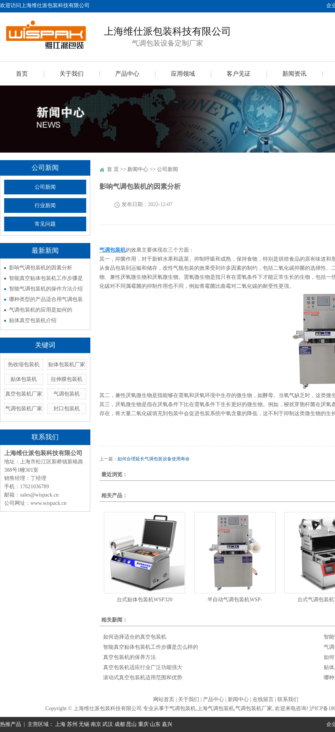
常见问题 (45, 224)
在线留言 (263, 699)
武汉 (107, 724)
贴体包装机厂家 (66, 364)
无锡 (84, 724)
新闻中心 (137, 169)
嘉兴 (167, 724)
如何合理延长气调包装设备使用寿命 (153, 459)
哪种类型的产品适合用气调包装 (46, 299)
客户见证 (239, 73)
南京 (96, 724)
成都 (119, 724)
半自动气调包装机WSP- (234, 599)
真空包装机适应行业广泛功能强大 (142, 667)
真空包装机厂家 (23, 394)
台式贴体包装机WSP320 (144, 599)
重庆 (143, 724)
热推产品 (10, 724)
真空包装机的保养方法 (129, 657)
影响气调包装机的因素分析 (40, 267)
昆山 (131, 724)
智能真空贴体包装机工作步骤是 (46, 278)
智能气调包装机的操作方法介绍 (46, 289)
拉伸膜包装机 (66, 379)
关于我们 (71, 73)
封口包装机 (66, 408)
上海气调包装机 (215, 708)
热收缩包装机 (24, 364)
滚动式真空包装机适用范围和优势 (142, 677)
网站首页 (163, 699)
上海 (60, 724)
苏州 (72, 724)
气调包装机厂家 (23, 408)
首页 (22, 73)
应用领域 (183, 73)
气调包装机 (66, 394)
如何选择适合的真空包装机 (134, 637)
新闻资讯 (294, 73)
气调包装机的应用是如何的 (40, 310)
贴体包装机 (24, 379)
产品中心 (127, 73)
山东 (155, 724)
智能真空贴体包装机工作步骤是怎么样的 (150, 647)
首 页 (113, 169)
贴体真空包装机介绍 (32, 320)
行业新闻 (45, 205)
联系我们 (287, 699)
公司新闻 (45, 187)
